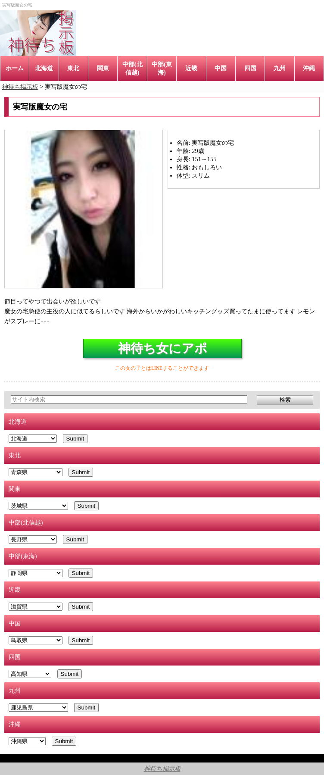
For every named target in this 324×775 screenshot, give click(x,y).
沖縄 (309, 68)
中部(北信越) (132, 68)
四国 (250, 68)
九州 (280, 68)
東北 (73, 68)
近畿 (191, 68)
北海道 (44, 68)
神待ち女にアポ (162, 348)
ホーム (15, 68)
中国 (221, 68)
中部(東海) (162, 68)
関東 (103, 68)
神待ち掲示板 (162, 768)
